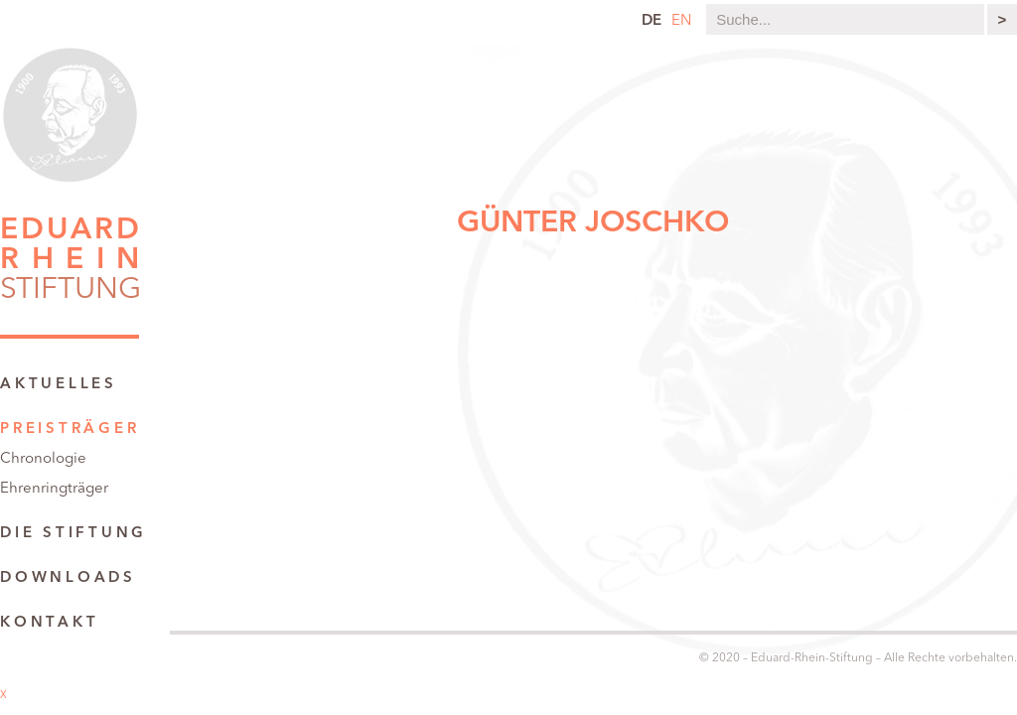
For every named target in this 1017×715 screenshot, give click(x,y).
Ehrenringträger (54, 489)
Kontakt (49, 623)
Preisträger (69, 429)
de (651, 21)
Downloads (68, 578)
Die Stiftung (73, 533)
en (681, 21)
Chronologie (43, 459)
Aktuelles (58, 384)
